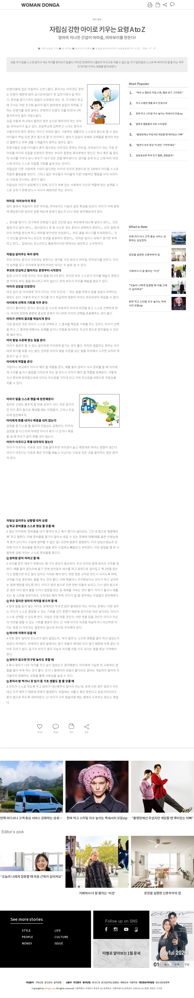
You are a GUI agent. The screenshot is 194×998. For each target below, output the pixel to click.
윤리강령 (57, 982)
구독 (176, 964)
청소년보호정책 (162, 982)
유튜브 (126, 929)
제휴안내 (124, 982)
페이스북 (106, 929)
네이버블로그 (136, 929)
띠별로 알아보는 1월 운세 (121, 953)
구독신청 (39, 982)
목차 (166, 964)
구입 (186, 964)
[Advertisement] (47, 488)
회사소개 (96, 982)
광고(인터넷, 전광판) (110, 982)
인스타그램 (116, 929)
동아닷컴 (86, 982)
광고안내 (48, 982)
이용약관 (133, 982)
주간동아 (77, 982)
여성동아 (30, 982)
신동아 (69, 982)
